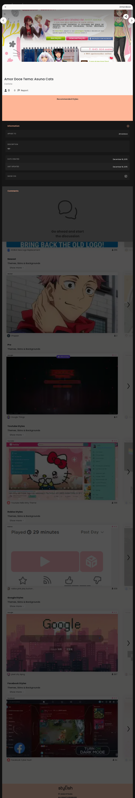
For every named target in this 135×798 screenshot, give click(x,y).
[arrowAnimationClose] (3, 20)
